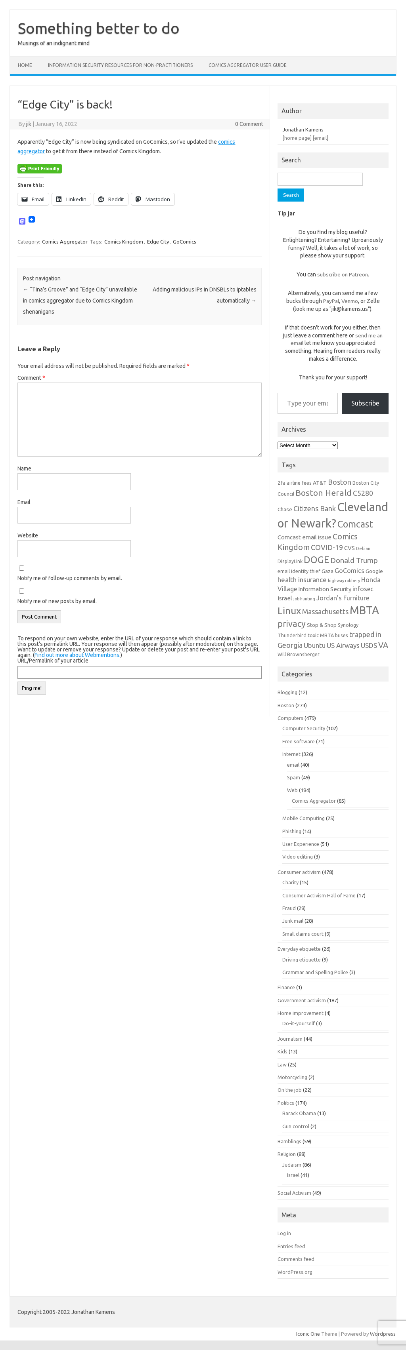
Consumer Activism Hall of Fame (319, 895)
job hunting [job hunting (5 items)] (304, 598)
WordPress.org (295, 1272)
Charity (290, 882)
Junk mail (292, 920)
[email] (320, 138)
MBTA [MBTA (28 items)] (364, 610)
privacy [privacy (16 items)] (292, 623)
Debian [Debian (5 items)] (363, 548)
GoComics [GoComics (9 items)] (349, 570)
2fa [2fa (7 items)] (281, 483)
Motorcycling (292, 1077)
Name (24, 468)
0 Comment (249, 124)
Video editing (297, 856)
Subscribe (365, 403)
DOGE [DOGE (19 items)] (316, 559)
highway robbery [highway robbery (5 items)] (344, 580)
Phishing (291, 831)
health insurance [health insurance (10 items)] (302, 579)
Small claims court (303, 934)
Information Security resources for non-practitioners (120, 65)
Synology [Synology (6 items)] (348, 625)
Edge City (158, 241)
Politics (286, 1103)
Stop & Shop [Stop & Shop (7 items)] (322, 625)
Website (27, 535)
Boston (286, 705)
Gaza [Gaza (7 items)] (327, 571)
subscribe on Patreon (342, 274)
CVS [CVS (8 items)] (349, 548)
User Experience (300, 844)
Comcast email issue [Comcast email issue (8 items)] (304, 537)
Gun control (295, 1126)
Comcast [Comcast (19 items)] (355, 524)
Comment (31, 378)
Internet (291, 754)
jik (28, 124)
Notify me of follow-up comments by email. (69, 578)
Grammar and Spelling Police (315, 972)
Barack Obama (299, 1113)
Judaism (291, 1164)
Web (292, 790)
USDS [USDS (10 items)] (369, 645)
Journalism (290, 1039)
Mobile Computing (303, 818)
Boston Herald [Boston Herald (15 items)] (323, 492)
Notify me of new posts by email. (57, 601)
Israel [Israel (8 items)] (285, 598)
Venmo (349, 301)
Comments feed (296, 1259)
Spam (293, 777)
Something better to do (99, 28)
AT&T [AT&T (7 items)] (320, 483)
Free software (298, 741)
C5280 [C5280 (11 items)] (363, 493)
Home (25, 65)
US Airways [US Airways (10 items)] (343, 645)
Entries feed (291, 1246)
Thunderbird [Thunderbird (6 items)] (292, 635)
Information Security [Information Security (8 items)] (324, 589)
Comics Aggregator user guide (248, 65)
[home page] (297, 138)
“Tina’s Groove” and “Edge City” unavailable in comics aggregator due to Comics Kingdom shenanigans (80, 300)
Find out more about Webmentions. (77, 655)
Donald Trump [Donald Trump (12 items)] (354, 560)
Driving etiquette (301, 959)
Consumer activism (299, 872)
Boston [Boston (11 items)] (339, 482)
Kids (282, 1051)
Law (282, 1064)
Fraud (289, 908)
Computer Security (303, 728)
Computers (290, 718)
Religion (287, 1154)
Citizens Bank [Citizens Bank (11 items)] (314, 508)
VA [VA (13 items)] (383, 645)
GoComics (184, 241)
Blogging (287, 692)
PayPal (331, 301)
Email (24, 502)
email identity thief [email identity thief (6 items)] (299, 571)
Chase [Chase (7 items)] (285, 509)
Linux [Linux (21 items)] (289, 610)
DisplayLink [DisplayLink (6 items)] (290, 561)
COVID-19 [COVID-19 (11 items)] (327, 547)
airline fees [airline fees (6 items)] (299, 483)
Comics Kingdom (123, 241)
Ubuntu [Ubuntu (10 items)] (315, 645)
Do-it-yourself (298, 1023)
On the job (290, 1090)
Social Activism (294, 1193)
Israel (293, 1175)
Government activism (302, 1000)
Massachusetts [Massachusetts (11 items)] (325, 611)
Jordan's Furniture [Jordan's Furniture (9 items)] (342, 598)
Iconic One (308, 1334)
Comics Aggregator (65, 241)
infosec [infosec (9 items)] (362, 588)
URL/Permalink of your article (52, 660)
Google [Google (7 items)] (374, 571)
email (293, 764)
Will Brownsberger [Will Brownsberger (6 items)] (299, 654)
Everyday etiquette (299, 949)
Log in (284, 1233)
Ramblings (289, 1141)
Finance (286, 987)
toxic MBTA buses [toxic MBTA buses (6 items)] (328, 635)
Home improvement (301, 1013)
